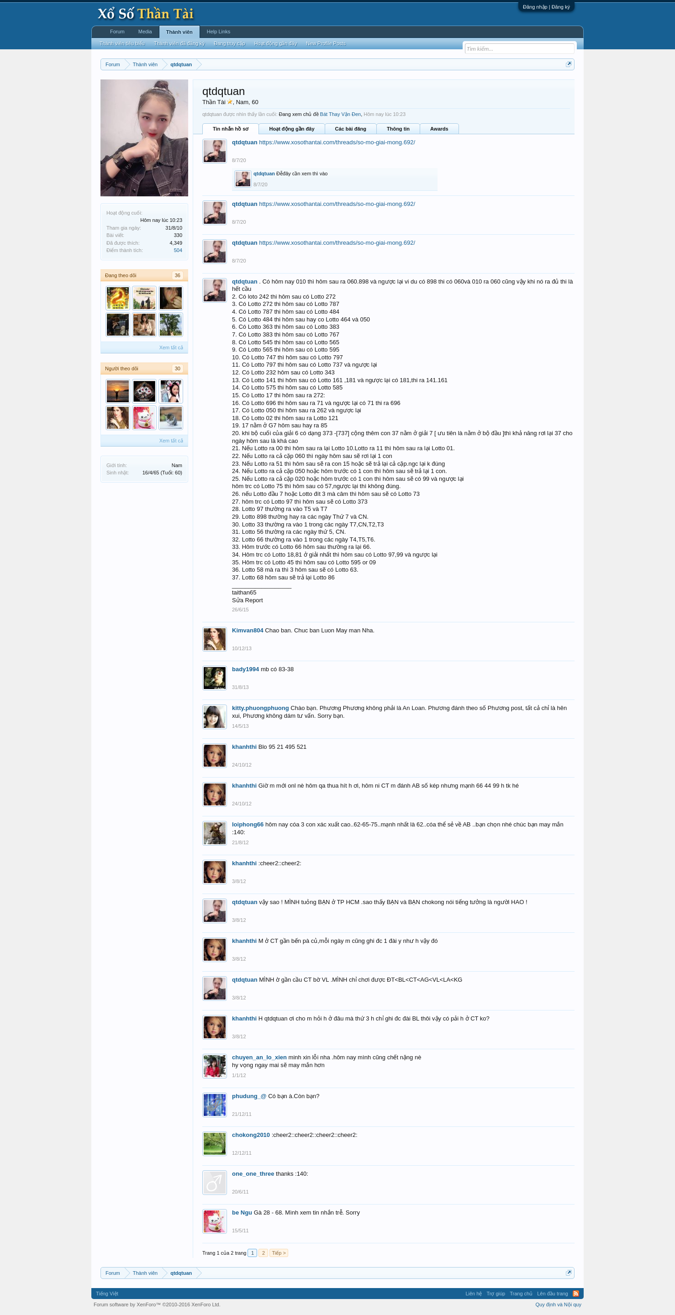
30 (177, 368)
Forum (117, 31)
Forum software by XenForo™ (157, 1304)
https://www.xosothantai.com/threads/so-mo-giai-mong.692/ (337, 142)
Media (145, 31)
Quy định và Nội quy (559, 1304)
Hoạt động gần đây (291, 129)
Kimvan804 (248, 630)
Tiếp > (278, 1253)
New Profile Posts (326, 43)
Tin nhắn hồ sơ (230, 129)
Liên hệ (473, 1293)
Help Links (218, 31)
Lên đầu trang (552, 1293)
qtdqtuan (245, 142)
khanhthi (244, 746)
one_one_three (253, 1173)
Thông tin (398, 129)
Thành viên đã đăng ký (179, 43)
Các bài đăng (350, 129)
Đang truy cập (229, 43)
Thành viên (179, 32)
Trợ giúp (495, 1293)
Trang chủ (521, 1293)
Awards (439, 129)
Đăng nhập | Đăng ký (546, 7)
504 (178, 250)
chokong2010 (251, 1134)
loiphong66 (248, 824)
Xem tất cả (171, 347)
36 (177, 275)
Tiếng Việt (107, 1293)
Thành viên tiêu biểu (122, 43)
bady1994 (245, 669)
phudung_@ (249, 1096)
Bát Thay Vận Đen (340, 114)
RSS (576, 1293)
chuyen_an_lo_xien (259, 1057)
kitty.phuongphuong (260, 708)
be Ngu (242, 1212)
